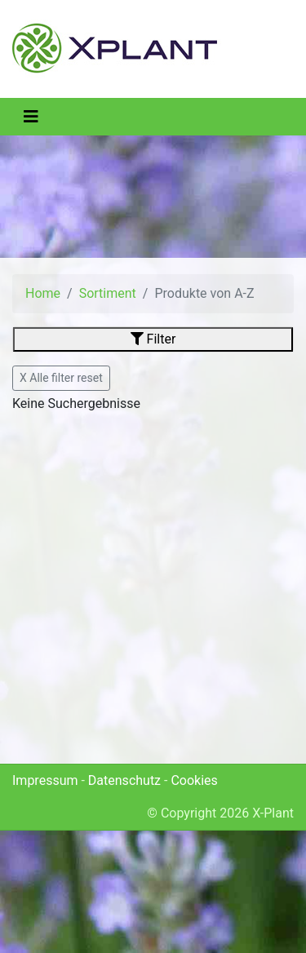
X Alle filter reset (61, 377)
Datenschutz (124, 780)
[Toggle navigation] (31, 116)
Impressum (45, 780)
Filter (153, 339)
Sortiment (107, 293)
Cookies (194, 780)
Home (42, 293)
